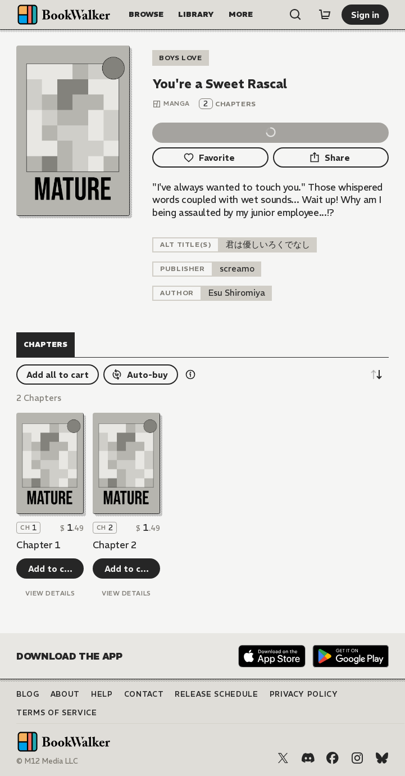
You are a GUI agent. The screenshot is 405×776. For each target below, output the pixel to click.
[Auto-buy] (140, 374)
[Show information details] (190, 374)
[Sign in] (365, 14)
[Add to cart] (50, 568)
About (65, 694)
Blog (27, 694)
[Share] (331, 157)
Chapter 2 (115, 545)
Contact (144, 694)
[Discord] (308, 758)
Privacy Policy (304, 694)
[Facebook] (332, 758)
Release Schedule (216, 694)
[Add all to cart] (57, 374)
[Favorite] (210, 157)
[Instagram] (357, 758)
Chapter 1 (38, 545)
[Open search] (295, 14)
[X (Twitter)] (283, 758)
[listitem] (237, 269)
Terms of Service (56, 712)
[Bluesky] (382, 758)
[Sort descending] (376, 374)
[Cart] (324, 14)
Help (102, 694)
